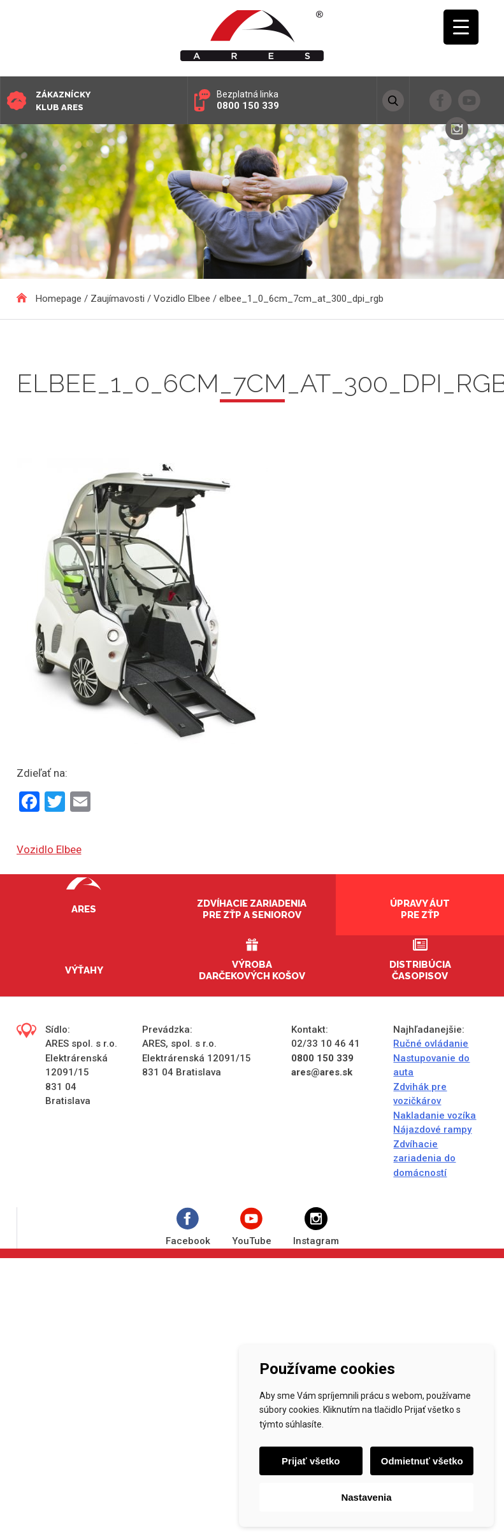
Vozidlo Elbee (49, 849)
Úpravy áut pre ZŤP (420, 909)
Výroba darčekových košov (252, 970)
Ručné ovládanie (430, 1043)
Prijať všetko (311, 1461)
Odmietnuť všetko (422, 1461)
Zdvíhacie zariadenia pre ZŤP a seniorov (251, 909)
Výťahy (84, 970)
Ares (83, 909)
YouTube (251, 1227)
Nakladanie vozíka (434, 1115)
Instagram (316, 1227)
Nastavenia (366, 1497)
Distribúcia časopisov (420, 970)
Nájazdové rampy (432, 1129)
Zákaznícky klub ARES (63, 101)
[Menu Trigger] (461, 27)
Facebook (188, 1227)
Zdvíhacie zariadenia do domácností (424, 1158)
